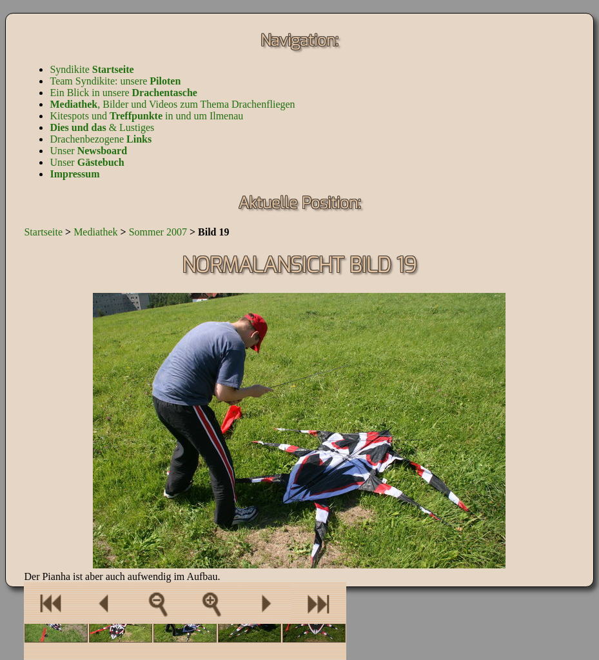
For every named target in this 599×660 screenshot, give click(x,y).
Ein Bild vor (264, 603)
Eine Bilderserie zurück (50, 603)
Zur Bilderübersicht (157, 603)
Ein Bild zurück (104, 603)
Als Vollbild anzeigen (211, 603)
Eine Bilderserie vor (318, 603)
